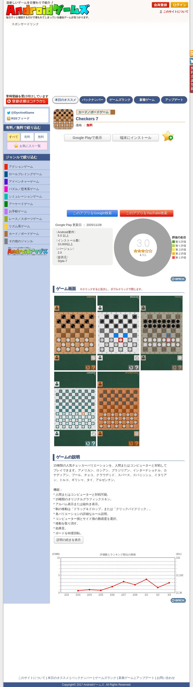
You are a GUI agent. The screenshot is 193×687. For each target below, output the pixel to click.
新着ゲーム (147, 100)
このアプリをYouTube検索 (146, 213)
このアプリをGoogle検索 (92, 213)
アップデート (174, 100)
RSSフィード (18, 118)
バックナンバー (92, 100)
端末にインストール (135, 137)
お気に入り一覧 (29, 146)
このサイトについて (175, 11)
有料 (27, 137)
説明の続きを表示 (69, 539)
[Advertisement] (97, 59)
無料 (41, 137)
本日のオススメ (65, 100)
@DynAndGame (20, 112)
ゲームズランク (119, 100)
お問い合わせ (166, 678)
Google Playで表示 (87, 137)
